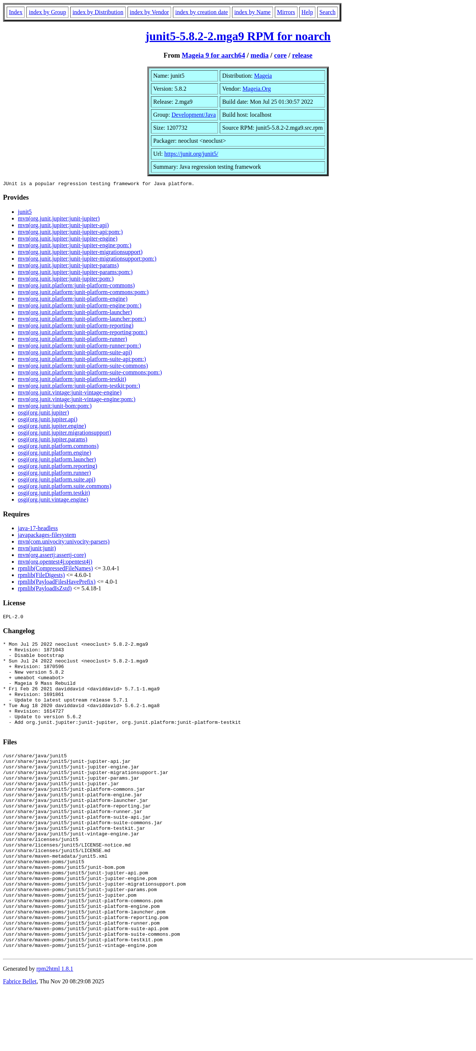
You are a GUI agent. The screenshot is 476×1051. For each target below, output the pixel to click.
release (302, 55)
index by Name (252, 12)
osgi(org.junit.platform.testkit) (54, 494)
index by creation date (201, 12)
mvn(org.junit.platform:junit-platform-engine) (73, 300)
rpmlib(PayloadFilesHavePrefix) (57, 583)
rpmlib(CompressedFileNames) (55, 569)
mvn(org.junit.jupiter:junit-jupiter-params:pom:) (75, 273)
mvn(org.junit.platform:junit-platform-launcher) (75, 313)
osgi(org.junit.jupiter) (43, 413)
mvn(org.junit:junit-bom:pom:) (54, 407)
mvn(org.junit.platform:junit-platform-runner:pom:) (79, 347)
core (280, 55)
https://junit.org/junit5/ (191, 154)
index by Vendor (149, 12)
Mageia (263, 75)
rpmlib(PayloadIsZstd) (45, 589)
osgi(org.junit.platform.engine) (54, 454)
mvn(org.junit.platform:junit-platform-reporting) (76, 326)
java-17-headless (38, 529)
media (260, 55)
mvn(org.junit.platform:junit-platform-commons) (76, 286)
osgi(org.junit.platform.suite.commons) (64, 487)
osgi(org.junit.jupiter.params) (52, 440)
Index (15, 12)
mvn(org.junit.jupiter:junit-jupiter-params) (68, 266)
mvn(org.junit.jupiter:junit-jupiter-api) (63, 226)
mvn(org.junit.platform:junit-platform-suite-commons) (83, 367)
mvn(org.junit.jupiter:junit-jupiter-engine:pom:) (74, 246)
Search (327, 12)
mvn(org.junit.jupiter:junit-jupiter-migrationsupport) (80, 253)
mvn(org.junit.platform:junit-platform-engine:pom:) (79, 306)
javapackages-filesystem (47, 536)
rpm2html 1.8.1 (54, 1029)
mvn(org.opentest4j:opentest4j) (55, 563)
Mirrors (286, 12)
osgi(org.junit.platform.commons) (58, 447)
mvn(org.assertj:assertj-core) (52, 556)
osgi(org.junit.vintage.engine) (53, 500)
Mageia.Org (256, 89)
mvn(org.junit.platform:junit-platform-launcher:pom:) (82, 320)
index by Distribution (98, 12)
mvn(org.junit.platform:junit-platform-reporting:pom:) (82, 333)
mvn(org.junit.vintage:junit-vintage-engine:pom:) (76, 400)
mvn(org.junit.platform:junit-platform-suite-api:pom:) (82, 360)
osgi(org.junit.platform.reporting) (57, 467)
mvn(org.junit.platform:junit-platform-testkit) (72, 380)
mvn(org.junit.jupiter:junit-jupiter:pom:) (65, 280)
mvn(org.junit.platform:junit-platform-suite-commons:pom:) (90, 373)
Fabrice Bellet (19, 1041)
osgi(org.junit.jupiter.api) (47, 420)
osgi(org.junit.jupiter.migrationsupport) (64, 434)
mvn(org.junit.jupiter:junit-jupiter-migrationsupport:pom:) (87, 260)
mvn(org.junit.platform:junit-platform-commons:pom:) (83, 293)
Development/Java (193, 115)
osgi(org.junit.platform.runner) (54, 474)
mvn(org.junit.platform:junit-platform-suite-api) (75, 353)
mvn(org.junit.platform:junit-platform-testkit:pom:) (79, 387)
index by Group (47, 12)
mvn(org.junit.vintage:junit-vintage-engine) (70, 393)
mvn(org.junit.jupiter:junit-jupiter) (59, 219)
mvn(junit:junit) (37, 549)
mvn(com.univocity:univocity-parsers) (64, 542)
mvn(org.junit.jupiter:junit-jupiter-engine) (68, 239)
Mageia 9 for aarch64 (213, 55)
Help (307, 12)
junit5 (25, 213)
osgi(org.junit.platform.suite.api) (57, 480)
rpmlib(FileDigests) (41, 576)
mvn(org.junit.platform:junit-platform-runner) (72, 340)
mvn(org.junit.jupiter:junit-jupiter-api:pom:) (70, 233)
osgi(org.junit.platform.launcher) (57, 460)
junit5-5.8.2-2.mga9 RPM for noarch (238, 36)
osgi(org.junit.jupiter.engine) (52, 427)
